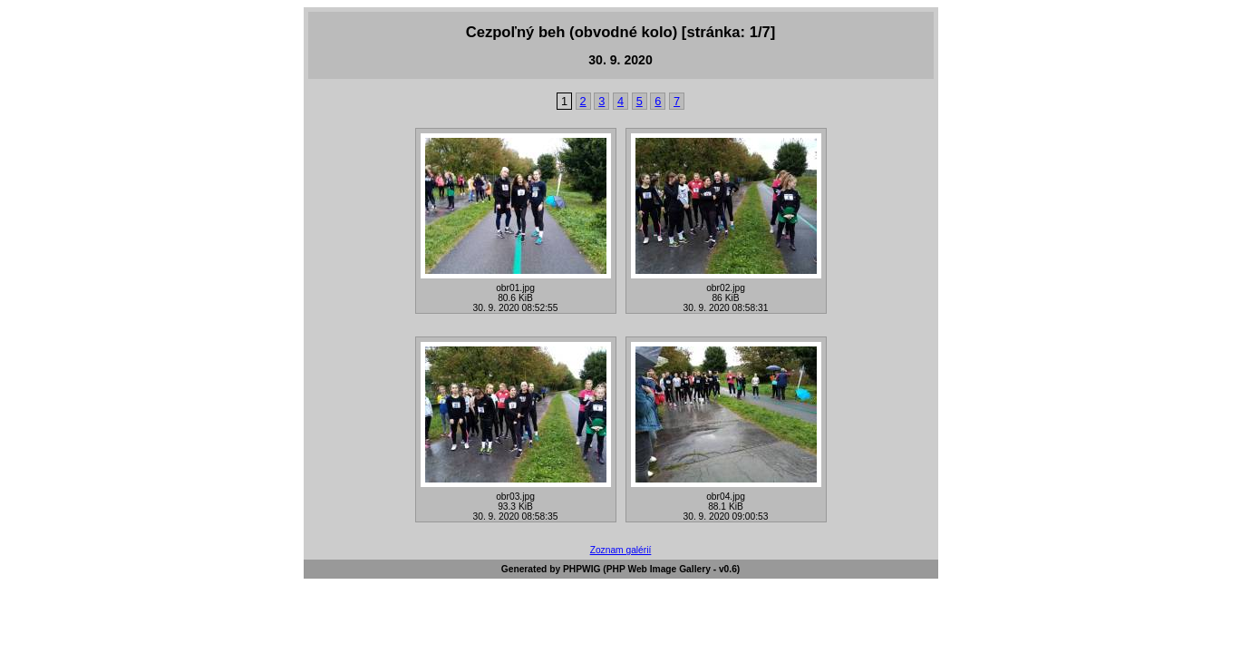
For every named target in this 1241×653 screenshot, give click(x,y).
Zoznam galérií (621, 550)
